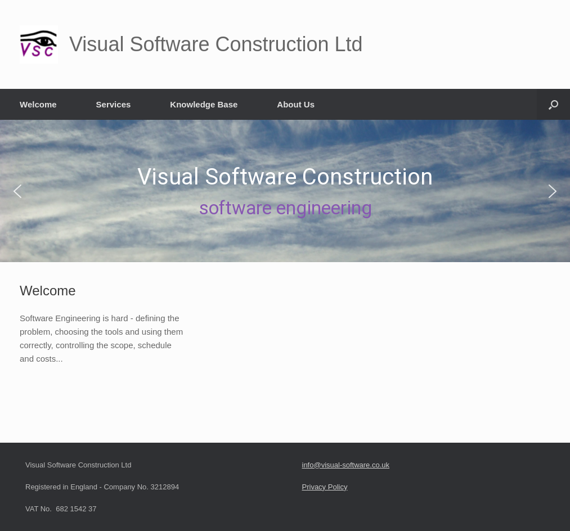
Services (113, 104)
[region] (285, 191)
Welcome (38, 104)
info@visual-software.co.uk (346, 465)
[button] (553, 104)
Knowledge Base (203, 104)
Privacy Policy (325, 487)
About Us (296, 104)
